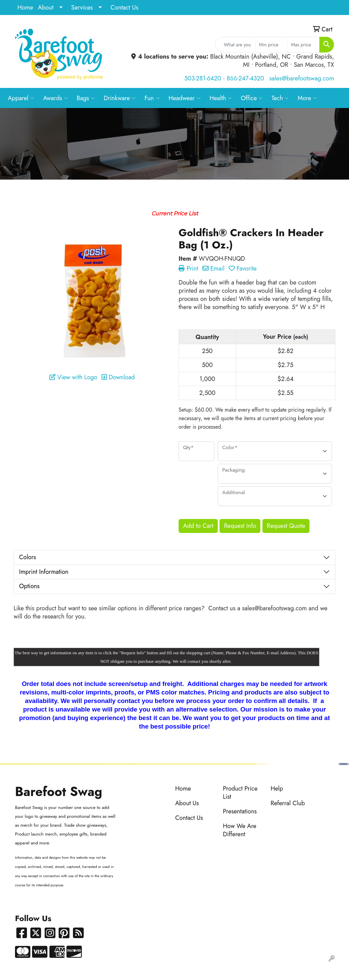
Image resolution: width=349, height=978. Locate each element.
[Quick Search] (235, 44)
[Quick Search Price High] (303, 44)
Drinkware (120, 98)
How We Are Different (239, 830)
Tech (280, 98)
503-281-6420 (202, 78)
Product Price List (240, 792)
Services (82, 7)
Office (251, 98)
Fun (152, 98)
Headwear (185, 98)
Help (277, 788)
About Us (187, 803)
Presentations (240, 811)
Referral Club (288, 803)
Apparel (21, 98)
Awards (55, 98)
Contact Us (124, 7)
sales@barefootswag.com (301, 78)
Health (221, 98)
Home (25, 7)
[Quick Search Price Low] (271, 44)
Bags (86, 98)
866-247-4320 (245, 78)
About (46, 7)
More (307, 98)
